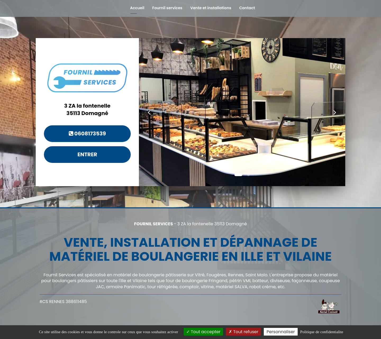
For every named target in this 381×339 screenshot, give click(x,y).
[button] (149, 112)
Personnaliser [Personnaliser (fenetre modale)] (280, 332)
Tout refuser (243, 332)
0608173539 (87, 133)
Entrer (87, 154)
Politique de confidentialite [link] (321, 332)
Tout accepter (203, 332)
